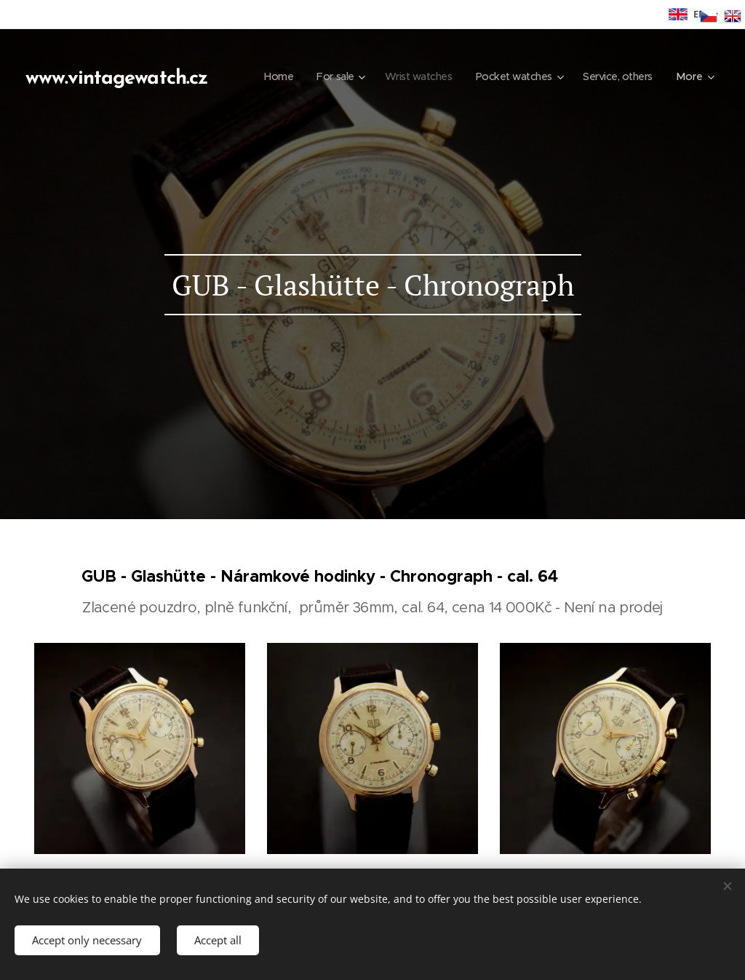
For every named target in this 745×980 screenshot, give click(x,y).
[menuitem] (363, 76)
